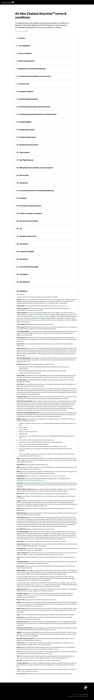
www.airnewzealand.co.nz (38, 480)
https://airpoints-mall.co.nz (60, 305)
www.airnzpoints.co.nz (37, 584)
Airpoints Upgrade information (41, 316)
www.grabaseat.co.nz (22, 480)
